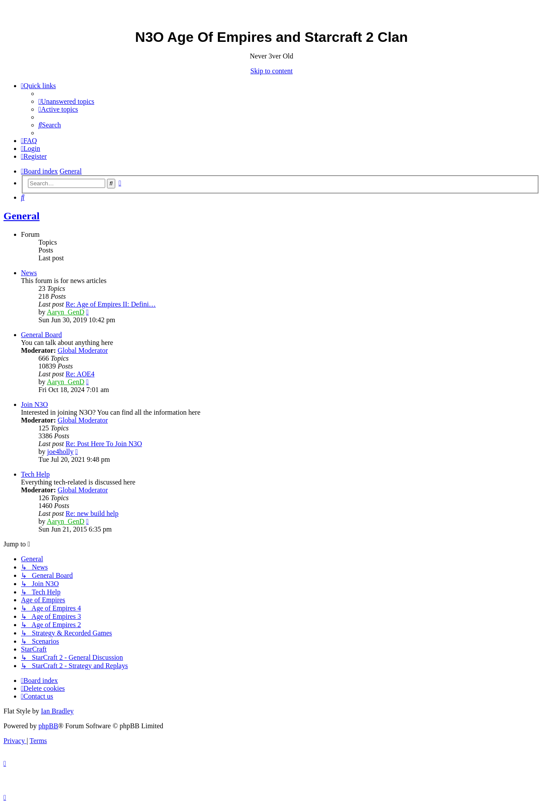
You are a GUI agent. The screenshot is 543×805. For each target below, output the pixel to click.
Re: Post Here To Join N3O (103, 443)
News (29, 272)
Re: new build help (91, 513)
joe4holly (60, 451)
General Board (41, 334)
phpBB (48, 726)
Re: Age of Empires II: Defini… (110, 304)
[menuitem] (66, 101)
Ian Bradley (57, 711)
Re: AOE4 (79, 374)
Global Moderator (83, 350)
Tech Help (35, 474)
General (21, 216)
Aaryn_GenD (65, 312)
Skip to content (272, 71)
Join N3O (34, 404)
